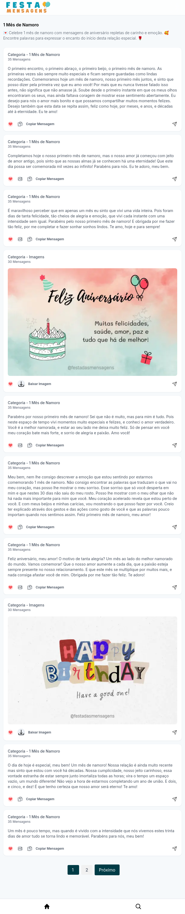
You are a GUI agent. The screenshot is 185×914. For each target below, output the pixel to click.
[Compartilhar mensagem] (174, 124)
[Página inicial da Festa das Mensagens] (29, 7)
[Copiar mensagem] (20, 124)
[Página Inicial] (46, 906)
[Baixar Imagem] (21, 384)
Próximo (107, 870)
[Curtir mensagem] (10, 124)
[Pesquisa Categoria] (138, 906)
